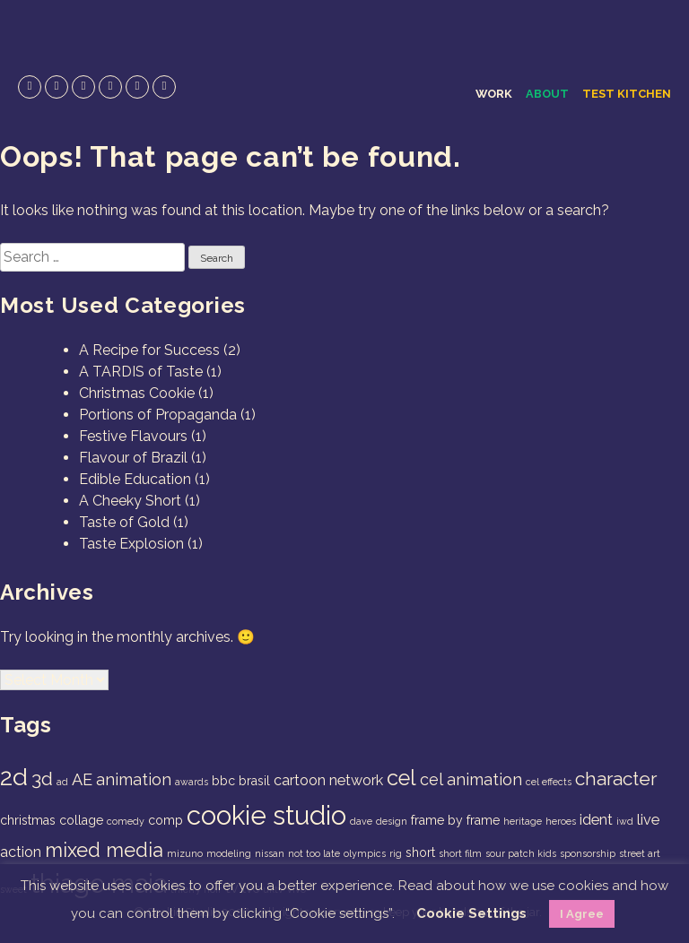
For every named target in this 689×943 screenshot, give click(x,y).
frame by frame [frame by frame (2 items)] (455, 820)
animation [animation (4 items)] (133, 779)
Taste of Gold (124, 522)
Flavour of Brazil (133, 457)
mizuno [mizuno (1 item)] (185, 853)
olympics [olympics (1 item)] (365, 853)
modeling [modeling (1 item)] (228, 853)
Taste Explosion (131, 543)
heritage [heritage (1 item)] (522, 821)
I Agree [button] (582, 914)
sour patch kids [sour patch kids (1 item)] (520, 853)
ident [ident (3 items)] (596, 819)
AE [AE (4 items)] (82, 779)
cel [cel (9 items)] (401, 778)
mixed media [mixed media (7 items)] (104, 849)
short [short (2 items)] (420, 852)
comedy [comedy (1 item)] (125, 821)
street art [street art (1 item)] (639, 853)
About (547, 93)
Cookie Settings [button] (471, 913)
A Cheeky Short (130, 500)
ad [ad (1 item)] (62, 781)
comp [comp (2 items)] (165, 820)
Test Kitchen (626, 93)
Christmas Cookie (137, 393)
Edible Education (135, 479)
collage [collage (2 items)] (81, 820)
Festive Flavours (133, 436)
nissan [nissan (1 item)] (269, 853)
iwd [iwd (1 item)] (624, 821)
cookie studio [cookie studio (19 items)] (266, 815)
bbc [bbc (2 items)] (223, 781)
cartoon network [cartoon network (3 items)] (328, 780)
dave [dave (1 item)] (361, 821)
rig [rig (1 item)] (395, 853)
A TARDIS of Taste (141, 371)
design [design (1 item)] (391, 821)
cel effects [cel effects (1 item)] (548, 781)
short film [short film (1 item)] (460, 853)
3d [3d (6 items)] (42, 778)
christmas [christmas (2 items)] (28, 820)
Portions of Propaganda (158, 414)
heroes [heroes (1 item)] (560, 821)
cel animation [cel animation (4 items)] (471, 779)
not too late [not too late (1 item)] (314, 853)
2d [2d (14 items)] (14, 777)
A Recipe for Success (149, 350)
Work (493, 93)
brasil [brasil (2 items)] (254, 781)
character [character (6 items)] (616, 778)
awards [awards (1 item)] (191, 781)
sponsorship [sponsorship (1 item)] (587, 853)
